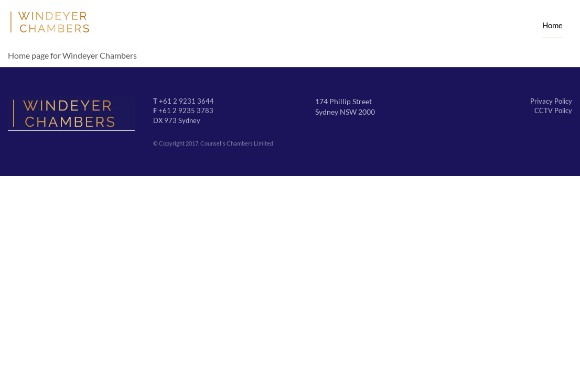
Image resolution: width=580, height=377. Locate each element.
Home (552, 25)
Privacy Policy (551, 101)
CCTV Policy (553, 110)
